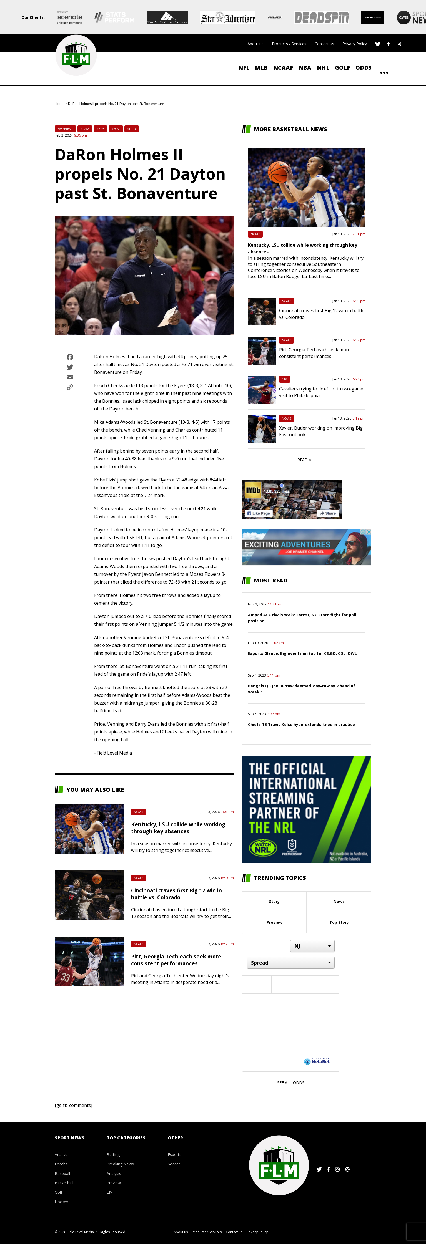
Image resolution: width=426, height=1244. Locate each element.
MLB (261, 67)
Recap (115, 129)
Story (131, 129)
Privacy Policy (354, 43)
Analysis (114, 1173)
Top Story (339, 922)
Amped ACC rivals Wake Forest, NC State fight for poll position (302, 618)
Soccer (174, 1164)
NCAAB (84, 129)
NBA (305, 67)
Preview (274, 922)
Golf (342, 67)
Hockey (61, 1201)
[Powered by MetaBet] (317, 1061)
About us (255, 43)
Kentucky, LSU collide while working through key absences (178, 828)
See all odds (290, 1082)
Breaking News (120, 1164)
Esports (174, 1154)
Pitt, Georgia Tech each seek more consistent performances (176, 960)
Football (62, 1164)
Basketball (65, 129)
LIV (109, 1192)
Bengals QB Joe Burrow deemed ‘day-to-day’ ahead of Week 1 (301, 689)
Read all (306, 459)
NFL (243, 67)
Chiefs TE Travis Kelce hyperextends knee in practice (301, 724)
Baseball (62, 1173)
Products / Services (289, 43)
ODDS (363, 67)
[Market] (291, 963)
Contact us (324, 43)
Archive (61, 1154)
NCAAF (283, 67)
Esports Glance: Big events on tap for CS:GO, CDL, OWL (302, 653)
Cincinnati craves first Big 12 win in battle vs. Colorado (176, 894)
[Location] (312, 946)
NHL (323, 67)
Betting (113, 1154)
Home (59, 103)
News (100, 129)
